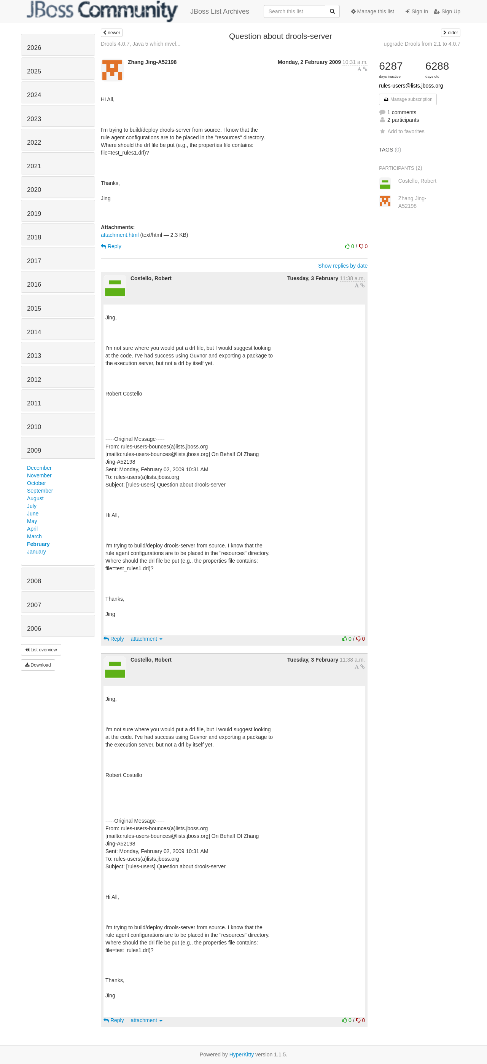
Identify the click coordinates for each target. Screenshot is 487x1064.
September (40, 491)
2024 (34, 95)
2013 (34, 355)
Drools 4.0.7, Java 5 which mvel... (140, 44)
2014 (34, 332)
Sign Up (447, 11)
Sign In (417, 11)
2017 (34, 261)
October (36, 483)
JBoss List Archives (138, 11)
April (32, 529)
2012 (34, 379)
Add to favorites (401, 131)
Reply (111, 246)
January (36, 552)
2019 (34, 213)
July (32, 506)
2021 (34, 166)
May (32, 521)
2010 (34, 427)
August (35, 498)
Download (38, 665)
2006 (34, 628)
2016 (34, 284)
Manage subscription (408, 99)
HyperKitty (241, 1054)
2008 (34, 581)
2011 (34, 403)
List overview (41, 649)
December (39, 468)
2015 (34, 308)
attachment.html (120, 235)
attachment (146, 639)
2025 (34, 71)
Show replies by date (343, 266)
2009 (34, 450)
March (34, 536)
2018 (34, 237)
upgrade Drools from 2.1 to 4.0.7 (422, 44)
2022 (34, 142)
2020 (34, 189)
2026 (34, 47)
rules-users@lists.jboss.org (411, 86)
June (32, 513)
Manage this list (372, 11)
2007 (34, 605)
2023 (34, 119)
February (38, 544)
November (39, 475)
